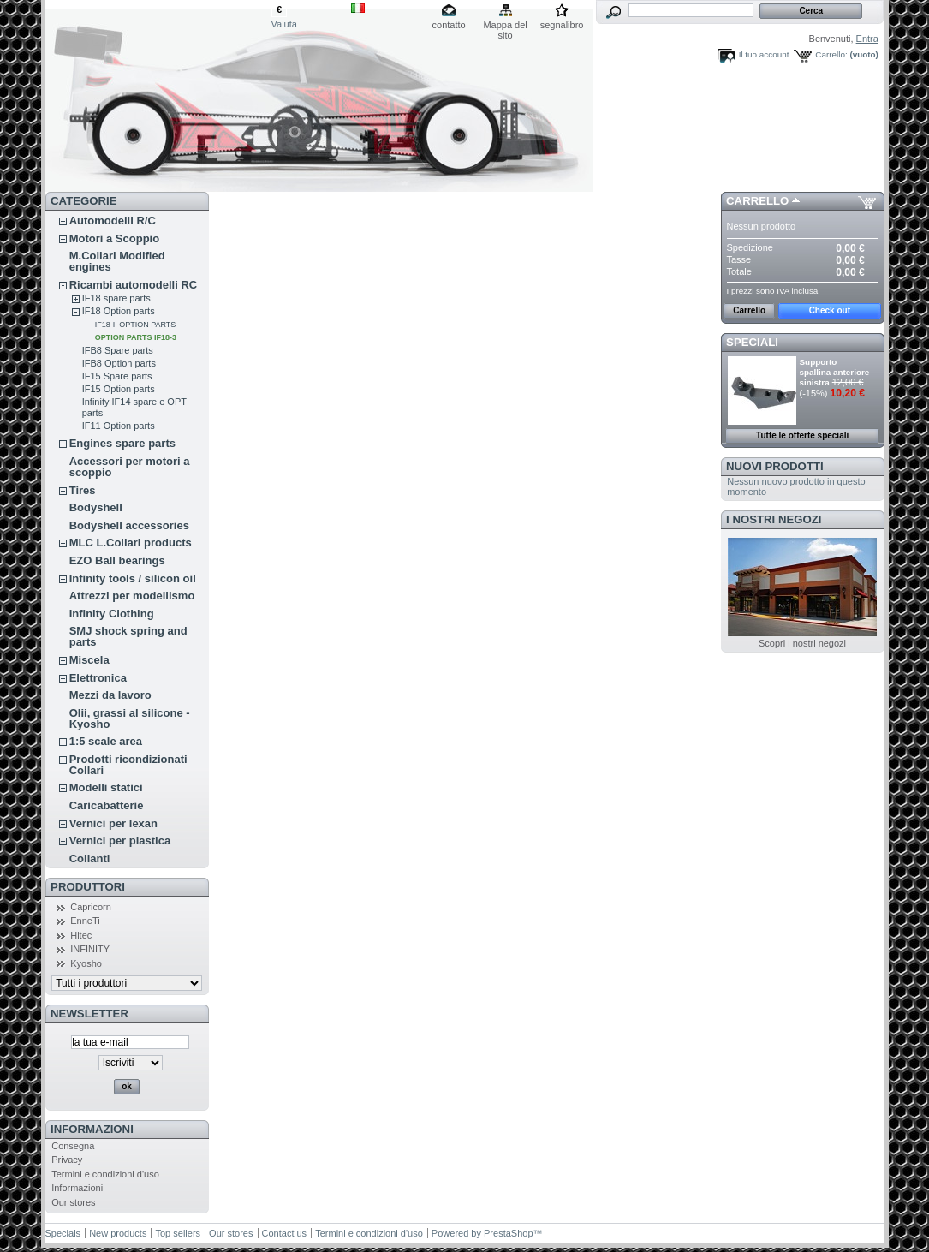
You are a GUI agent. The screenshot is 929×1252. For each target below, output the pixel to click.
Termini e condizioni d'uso (105, 1174)
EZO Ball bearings (117, 560)
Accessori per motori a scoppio (129, 467)
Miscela (89, 659)
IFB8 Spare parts (117, 350)
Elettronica (98, 677)
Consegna (72, 1146)
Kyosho (86, 963)
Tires (82, 490)
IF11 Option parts (118, 425)
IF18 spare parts (116, 298)
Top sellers (177, 1233)
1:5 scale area (105, 741)
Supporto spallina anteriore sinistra (835, 372)
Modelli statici (106, 787)
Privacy (66, 1159)
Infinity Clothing (111, 613)
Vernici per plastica (120, 840)
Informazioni (92, 1129)
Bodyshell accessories (129, 525)
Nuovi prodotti (775, 466)
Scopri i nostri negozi (802, 643)
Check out (829, 310)
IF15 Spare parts (117, 376)
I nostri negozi (773, 519)
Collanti (89, 858)
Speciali (752, 342)
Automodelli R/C (112, 220)
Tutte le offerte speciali (802, 435)
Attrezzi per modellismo (132, 595)
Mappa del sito (505, 26)
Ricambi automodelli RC (133, 284)
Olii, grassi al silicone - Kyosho (129, 718)
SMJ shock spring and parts (128, 636)
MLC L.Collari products (130, 542)
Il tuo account (764, 54)
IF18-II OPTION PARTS (135, 324)
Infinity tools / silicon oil (132, 578)
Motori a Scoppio (114, 238)
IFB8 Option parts (119, 363)
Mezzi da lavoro (110, 695)
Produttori (88, 886)
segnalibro (562, 25)
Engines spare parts (122, 443)
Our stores (73, 1202)
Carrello (757, 200)
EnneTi (84, 920)
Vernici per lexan (113, 823)
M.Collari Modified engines (117, 261)
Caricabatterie (106, 805)
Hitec (81, 935)
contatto (449, 25)
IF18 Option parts (118, 311)
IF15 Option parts (118, 389)
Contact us (284, 1233)
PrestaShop (508, 1233)
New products (117, 1233)
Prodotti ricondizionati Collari (128, 765)
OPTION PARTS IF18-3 (135, 337)
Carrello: (831, 54)
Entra (867, 38)
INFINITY (90, 949)
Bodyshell (95, 507)
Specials (63, 1233)
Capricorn (90, 907)
